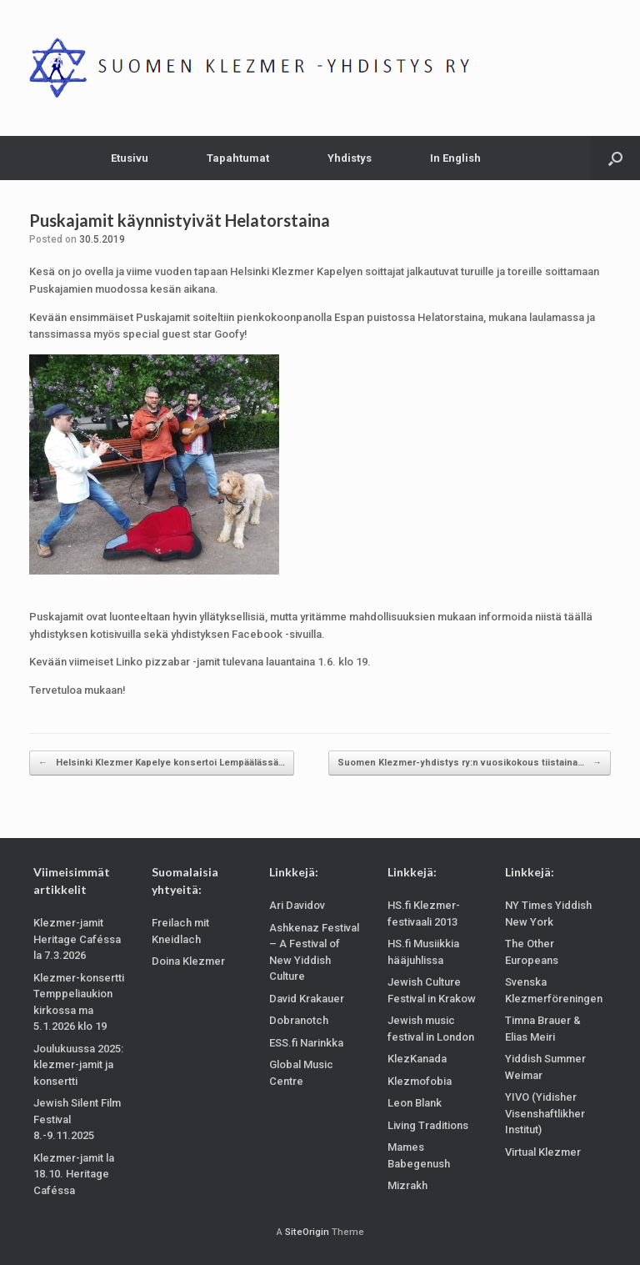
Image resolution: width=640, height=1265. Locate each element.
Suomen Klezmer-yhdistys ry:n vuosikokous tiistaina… (470, 763)
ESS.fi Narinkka (306, 1043)
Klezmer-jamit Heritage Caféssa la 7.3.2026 (77, 938)
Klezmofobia (420, 1081)
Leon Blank (415, 1103)
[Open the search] (615, 158)
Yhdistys (350, 158)
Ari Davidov (297, 905)
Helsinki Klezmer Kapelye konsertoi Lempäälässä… (161, 763)
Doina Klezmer (188, 961)
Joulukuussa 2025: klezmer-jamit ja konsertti (78, 1064)
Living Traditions (428, 1125)
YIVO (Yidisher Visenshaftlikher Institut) (545, 1113)
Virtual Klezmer (543, 1152)
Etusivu (129, 158)
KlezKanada (417, 1058)
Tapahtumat (238, 158)
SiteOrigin (307, 1231)
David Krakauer (306, 998)
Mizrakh (408, 1185)
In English (455, 158)
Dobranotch (298, 1020)
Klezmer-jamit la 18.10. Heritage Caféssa (73, 1174)
